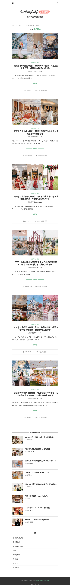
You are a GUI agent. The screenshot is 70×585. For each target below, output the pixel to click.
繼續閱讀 (35, 83)
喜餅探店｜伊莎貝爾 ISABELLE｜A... (37, 470)
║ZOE (31, 508)
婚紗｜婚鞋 (16, 553)
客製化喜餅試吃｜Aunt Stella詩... (36, 494)
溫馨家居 (16, 565)
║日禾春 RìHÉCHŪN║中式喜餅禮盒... (38, 506)
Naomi (31, 461)
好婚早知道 (16, 540)
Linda (31, 438)
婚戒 (14, 548)
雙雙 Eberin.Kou (37, 71)
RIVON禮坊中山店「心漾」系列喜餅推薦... (39, 435)
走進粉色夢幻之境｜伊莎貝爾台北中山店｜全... (41, 459)
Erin (30, 485)
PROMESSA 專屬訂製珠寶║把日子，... (38, 517)
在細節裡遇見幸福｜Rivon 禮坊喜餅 (37, 447)
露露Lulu (31, 449)
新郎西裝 (16, 561)
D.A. (30, 496)
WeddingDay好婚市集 (42, 578)
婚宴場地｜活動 (35, 62)
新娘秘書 (16, 557)
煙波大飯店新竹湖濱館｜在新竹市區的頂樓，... (41, 482)
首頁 (13, 25)
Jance (30, 473)
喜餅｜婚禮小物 (18, 536)
